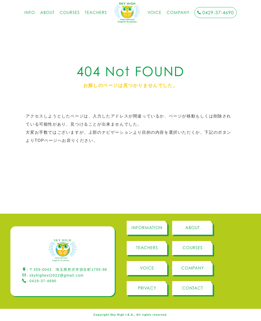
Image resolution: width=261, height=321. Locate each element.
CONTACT (192, 288)
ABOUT (47, 12)
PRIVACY (147, 288)
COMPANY (178, 12)
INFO (29, 12)
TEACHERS (96, 12)
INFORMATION (147, 227)
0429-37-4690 (218, 12)
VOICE (155, 12)
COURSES (70, 12)
